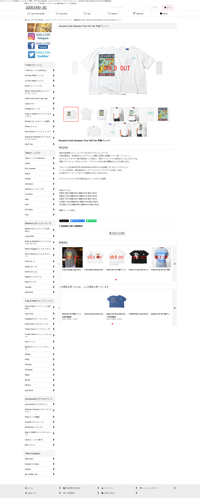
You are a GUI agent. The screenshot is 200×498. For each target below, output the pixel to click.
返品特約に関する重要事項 (71, 226)
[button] (75, 68)
